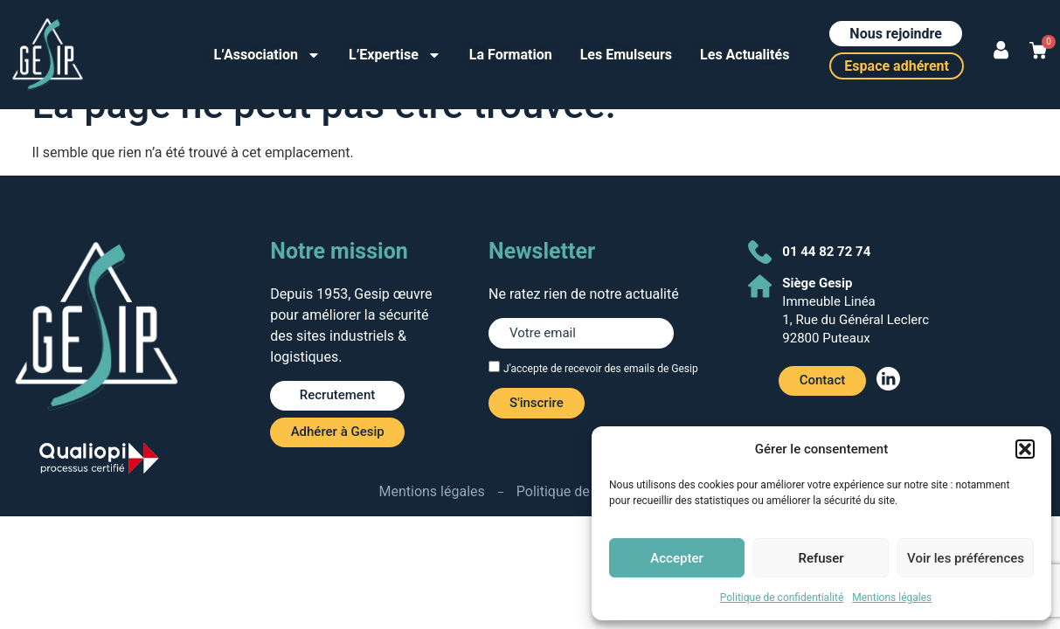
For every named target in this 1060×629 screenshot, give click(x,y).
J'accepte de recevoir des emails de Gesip (600, 369)
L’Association (267, 55)
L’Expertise (395, 55)
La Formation (510, 54)
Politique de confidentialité (782, 597)
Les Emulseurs (626, 54)
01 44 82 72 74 (826, 251)
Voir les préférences (965, 558)
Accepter (676, 558)
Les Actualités (744, 54)
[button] (1025, 449)
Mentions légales (892, 597)
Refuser (820, 558)
